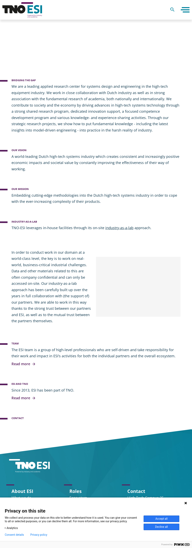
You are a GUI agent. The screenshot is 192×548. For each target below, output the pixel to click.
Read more (24, 364)
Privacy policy (38, 534)
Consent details (14, 534)
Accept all (161, 518)
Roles (75, 491)
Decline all (161, 526)
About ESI (22, 491)
